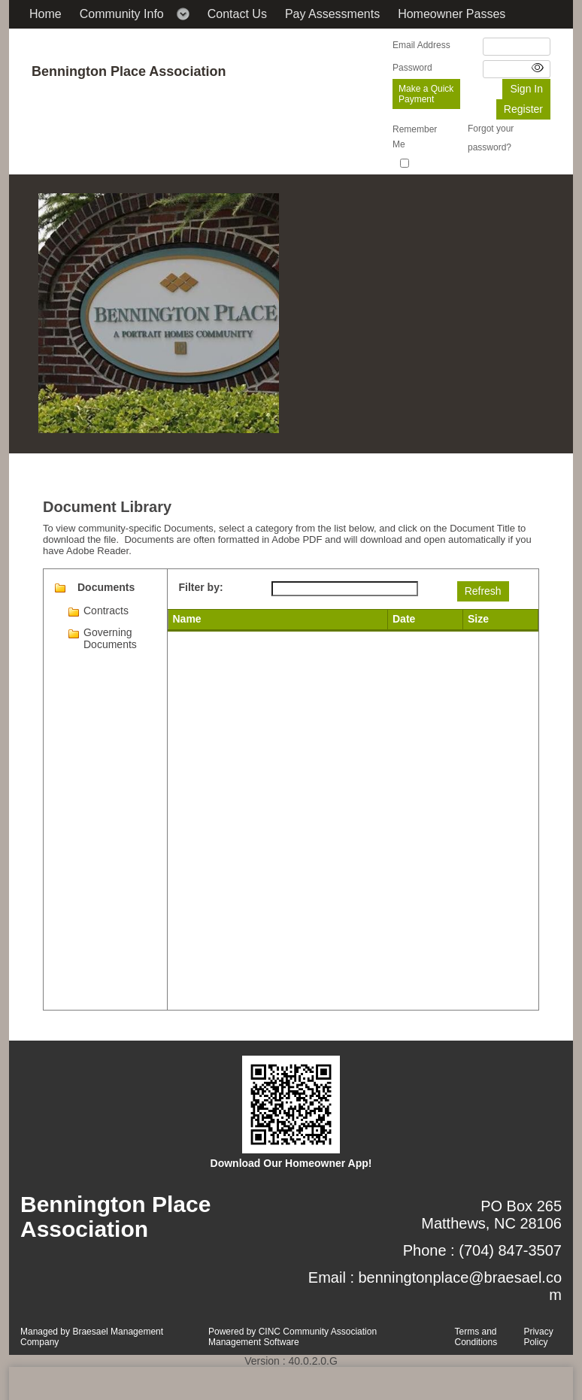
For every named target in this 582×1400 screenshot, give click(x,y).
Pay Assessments (332, 14)
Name (187, 619)
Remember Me (415, 137)
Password (412, 67)
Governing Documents (110, 638)
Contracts (106, 611)
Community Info (122, 14)
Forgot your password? (491, 138)
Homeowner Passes (451, 14)
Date (404, 619)
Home (45, 14)
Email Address (421, 45)
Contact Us (237, 14)
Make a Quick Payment (426, 94)
